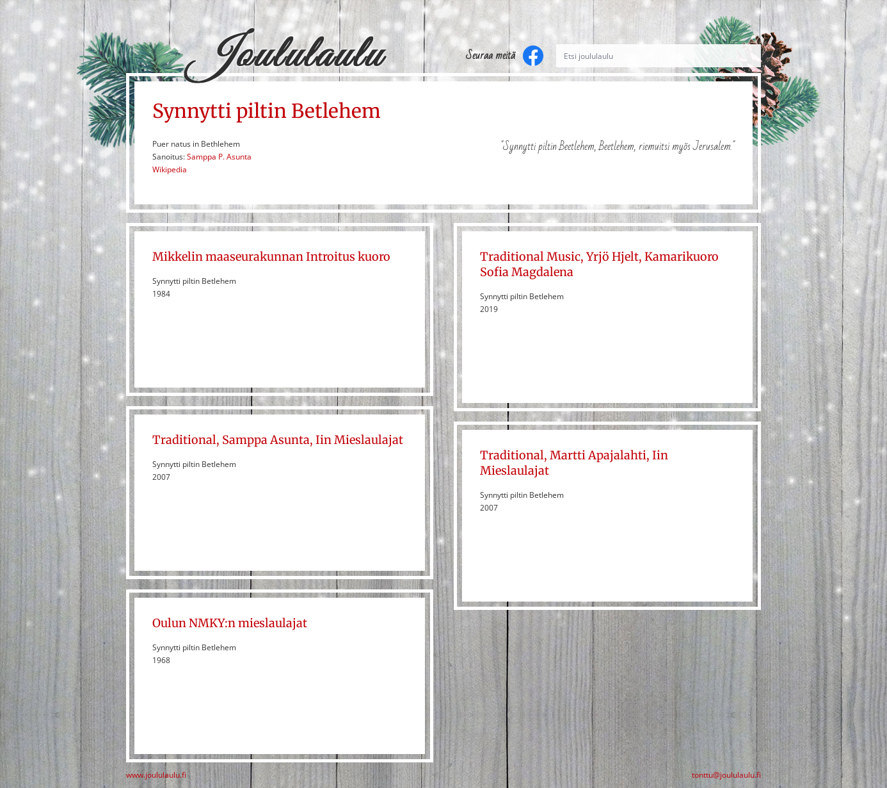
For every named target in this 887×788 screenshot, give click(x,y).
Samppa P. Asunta (219, 156)
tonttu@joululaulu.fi (726, 775)
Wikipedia (169, 169)
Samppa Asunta (266, 439)
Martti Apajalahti (598, 455)
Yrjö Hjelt (612, 256)
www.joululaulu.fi (156, 775)
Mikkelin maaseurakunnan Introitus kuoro (271, 256)
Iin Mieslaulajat (359, 439)
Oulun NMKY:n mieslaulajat (229, 623)
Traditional (184, 439)
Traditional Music (530, 256)
